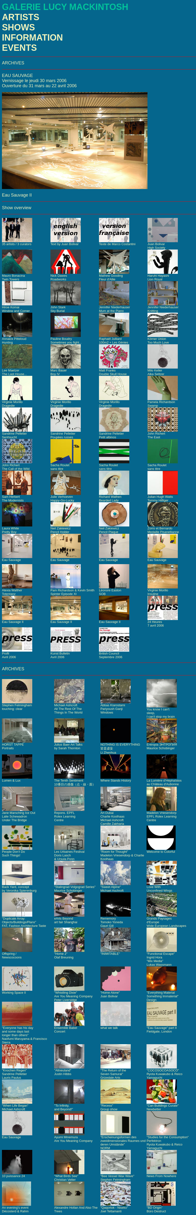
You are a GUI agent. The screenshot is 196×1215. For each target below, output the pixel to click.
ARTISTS (20, 17)
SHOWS (18, 27)
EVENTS (19, 48)
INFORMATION (32, 38)
